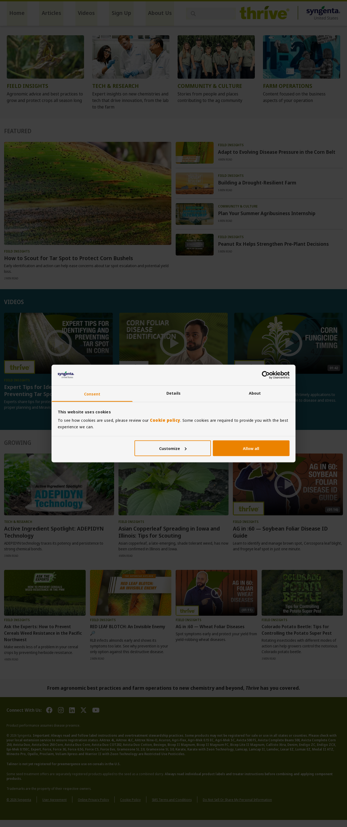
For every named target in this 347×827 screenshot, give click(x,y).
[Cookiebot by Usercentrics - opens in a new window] (266, 375)
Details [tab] (173, 393)
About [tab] (255, 393)
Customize (173, 448)
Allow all (251, 448)
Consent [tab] (92, 394)
